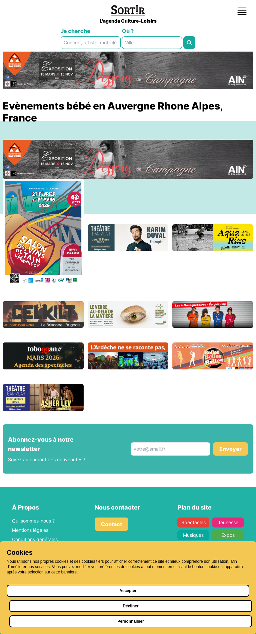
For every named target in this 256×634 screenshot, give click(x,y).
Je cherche (75, 31)
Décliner (130, 606)
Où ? (128, 31)
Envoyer (230, 449)
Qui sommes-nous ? (33, 521)
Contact (111, 524)
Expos (228, 535)
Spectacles (193, 522)
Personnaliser (130, 621)
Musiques (193, 535)
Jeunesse (228, 522)
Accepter (127, 590)
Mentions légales (30, 530)
